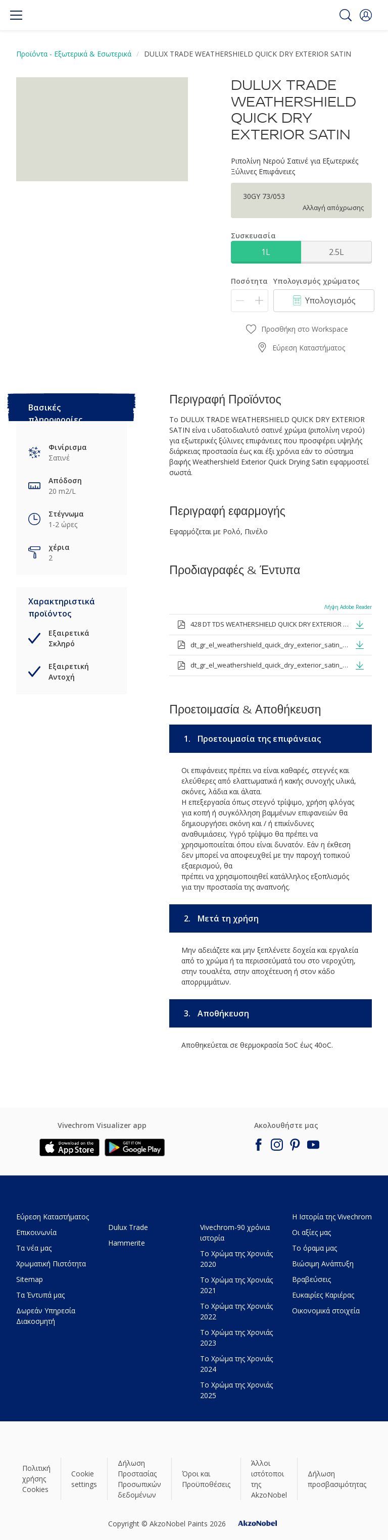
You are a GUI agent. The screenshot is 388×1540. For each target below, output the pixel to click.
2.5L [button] (336, 252)
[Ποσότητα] (249, 300)
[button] (366, 15)
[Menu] (16, 15)
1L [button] (265, 252)
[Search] (346, 15)
